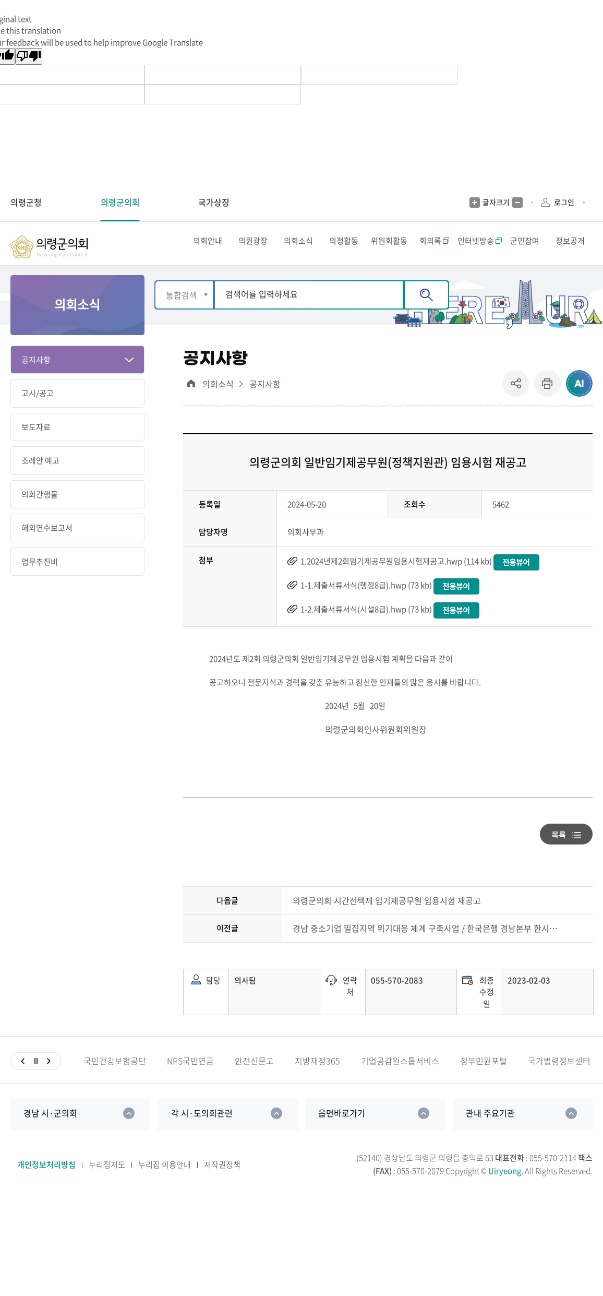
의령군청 (26, 202)
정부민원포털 (483, 1080)
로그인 (564, 202)
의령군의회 (120, 202)
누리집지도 (107, 1184)
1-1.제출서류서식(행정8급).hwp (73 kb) (366, 604)
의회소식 (218, 403)
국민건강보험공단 (114, 1080)
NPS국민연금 (190, 1080)
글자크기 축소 (517, 202)
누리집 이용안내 (164, 1184)
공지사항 (265, 403)
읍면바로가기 (341, 1132)
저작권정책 (222, 1184)
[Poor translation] (28, 56)
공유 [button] (518, 402)
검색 (426, 314)
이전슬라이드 (22, 1080)
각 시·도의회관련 (202, 1132)
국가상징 (214, 202)
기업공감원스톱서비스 (400, 1080)
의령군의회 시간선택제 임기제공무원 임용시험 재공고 (387, 920)
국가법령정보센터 (559, 1080)
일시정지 (35, 1080)
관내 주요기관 (490, 1132)
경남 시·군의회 (50, 1132)
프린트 (547, 402)
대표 (191, 403)
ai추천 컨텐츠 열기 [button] (579, 402)
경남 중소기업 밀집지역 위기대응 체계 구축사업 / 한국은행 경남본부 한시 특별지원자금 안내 (425, 948)
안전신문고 (254, 1080)
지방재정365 (317, 1080)
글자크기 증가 (474, 202)
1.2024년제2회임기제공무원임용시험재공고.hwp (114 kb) (396, 580)
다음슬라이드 (48, 1080)
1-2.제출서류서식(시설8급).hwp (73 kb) (366, 628)
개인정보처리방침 (46, 1184)
